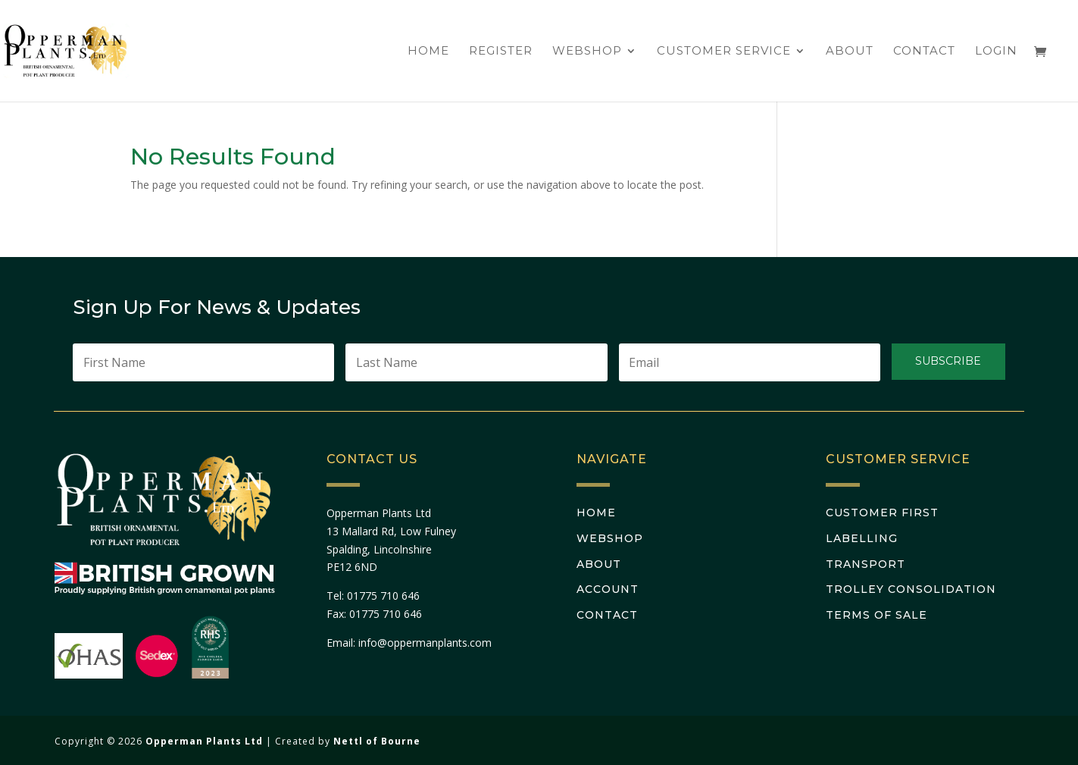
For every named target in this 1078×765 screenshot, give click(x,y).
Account (607, 589)
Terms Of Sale (876, 615)
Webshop (587, 51)
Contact (924, 51)
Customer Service (724, 51)
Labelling (862, 538)
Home (428, 51)
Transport (865, 564)
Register (501, 51)
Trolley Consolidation (911, 589)
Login (996, 51)
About (849, 51)
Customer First (882, 512)
